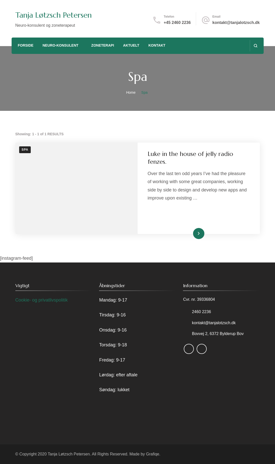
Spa (25, 149)
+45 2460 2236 (177, 22)
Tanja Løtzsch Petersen (53, 15)
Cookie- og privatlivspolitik (41, 300)
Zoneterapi (102, 45)
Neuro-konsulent (60, 45)
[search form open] (255, 45)
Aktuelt (131, 45)
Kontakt (156, 45)
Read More (191, 233)
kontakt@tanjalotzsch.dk (236, 22)
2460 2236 (201, 312)
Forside (25, 45)
